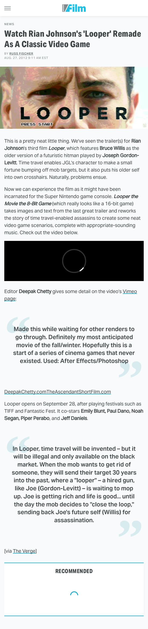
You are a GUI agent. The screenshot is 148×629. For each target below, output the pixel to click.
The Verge (24, 551)
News (9, 24)
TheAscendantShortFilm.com (78, 392)
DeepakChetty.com (25, 392)
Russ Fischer (21, 53)
